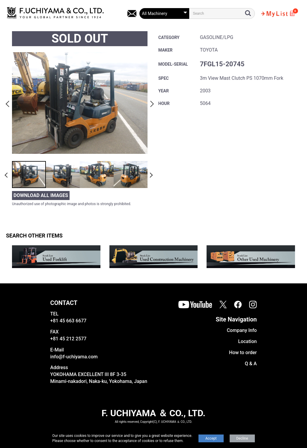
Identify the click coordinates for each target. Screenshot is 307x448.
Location (247, 341)
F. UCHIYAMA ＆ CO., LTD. (153, 413)
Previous (8, 103)
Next (151, 103)
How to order (243, 352)
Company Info (242, 330)
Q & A (251, 363)
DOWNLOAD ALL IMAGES (40, 195)
